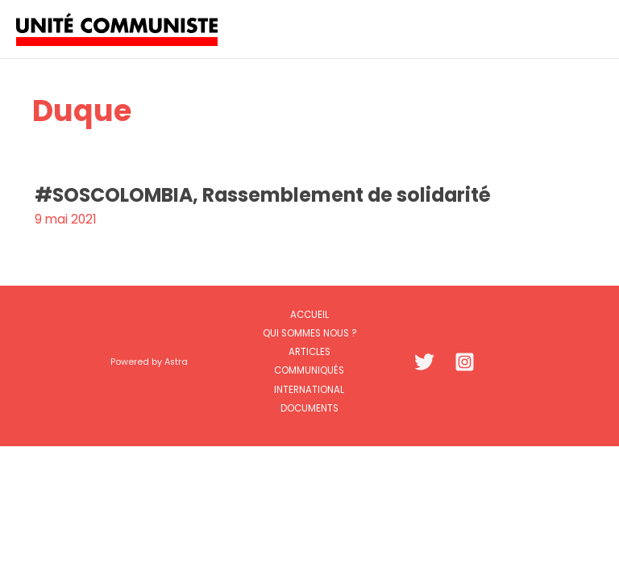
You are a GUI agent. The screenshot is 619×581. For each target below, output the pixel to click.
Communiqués (309, 370)
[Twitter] (424, 362)
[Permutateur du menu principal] (585, 28)
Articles (309, 351)
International (309, 389)
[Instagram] (465, 362)
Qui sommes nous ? (309, 333)
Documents (309, 408)
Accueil (309, 314)
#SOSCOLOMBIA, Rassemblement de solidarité (263, 195)
